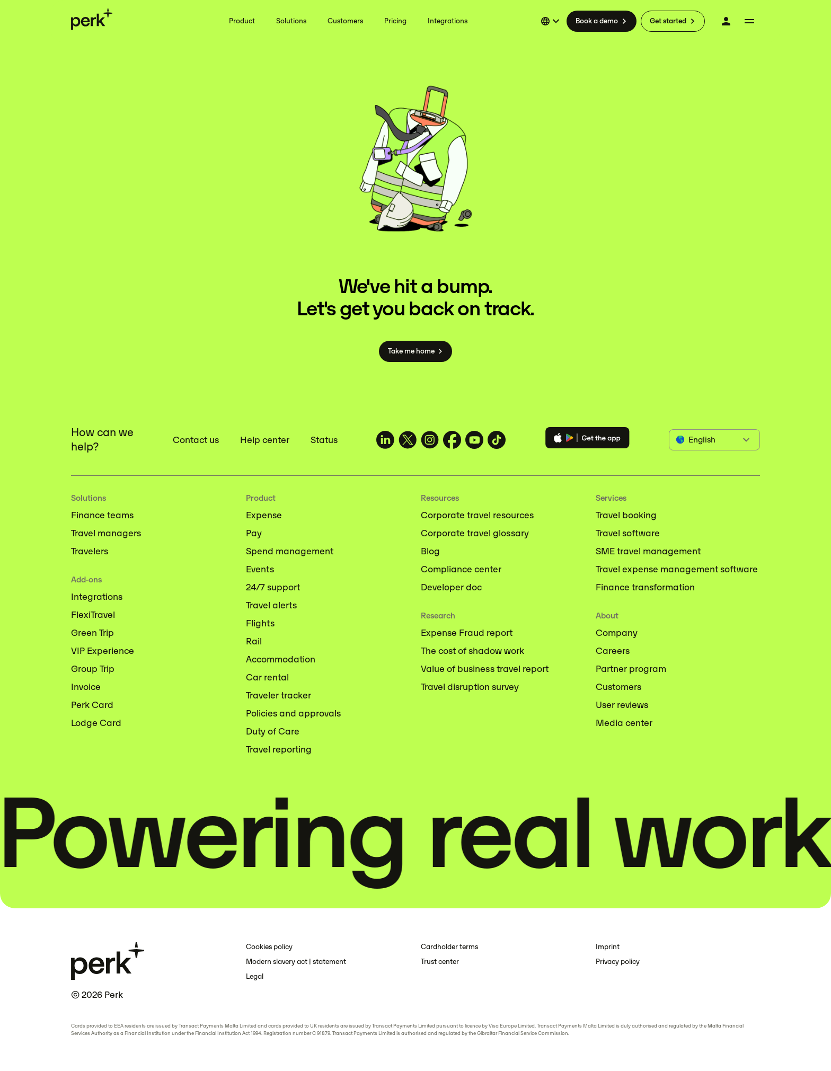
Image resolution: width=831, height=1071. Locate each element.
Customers (618, 687)
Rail (254, 641)
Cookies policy (269, 946)
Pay (254, 533)
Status (324, 440)
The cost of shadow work (472, 651)
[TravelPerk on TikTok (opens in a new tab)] (497, 440)
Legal (254, 976)
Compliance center (461, 569)
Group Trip (92, 669)
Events (260, 569)
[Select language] (551, 21)
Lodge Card (96, 723)
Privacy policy (618, 961)
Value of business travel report (485, 669)
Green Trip (92, 633)
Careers (613, 651)
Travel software (628, 533)
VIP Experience (102, 651)
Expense (264, 515)
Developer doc (451, 587)
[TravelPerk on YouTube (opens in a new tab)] (474, 440)
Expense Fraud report (466, 633)
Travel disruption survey (470, 687)
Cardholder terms (449, 946)
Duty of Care (272, 731)
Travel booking (626, 515)
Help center (264, 440)
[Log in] (726, 21)
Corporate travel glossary (475, 533)
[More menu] (749, 21)
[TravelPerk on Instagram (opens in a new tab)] (430, 440)
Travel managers (106, 533)
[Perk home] (91, 19)
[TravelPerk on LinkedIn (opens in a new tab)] (385, 440)
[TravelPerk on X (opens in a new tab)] (408, 440)
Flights (260, 623)
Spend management (289, 551)
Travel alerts (271, 605)
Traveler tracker (278, 695)
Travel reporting (279, 749)
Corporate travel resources (477, 515)
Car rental (267, 677)
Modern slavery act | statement (296, 961)
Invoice (86, 687)
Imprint (608, 946)
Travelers (89, 551)
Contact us (196, 440)
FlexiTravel (93, 615)
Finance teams (102, 515)
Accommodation (280, 659)
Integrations (96, 597)
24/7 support (273, 587)
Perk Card (92, 705)
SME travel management (648, 551)
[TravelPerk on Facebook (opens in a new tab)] (452, 440)
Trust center (440, 961)
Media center (624, 723)
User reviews (622, 705)
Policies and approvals (293, 713)
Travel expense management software (677, 569)
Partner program (631, 669)
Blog (430, 551)
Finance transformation (645, 587)
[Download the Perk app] (587, 439)
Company (617, 633)
